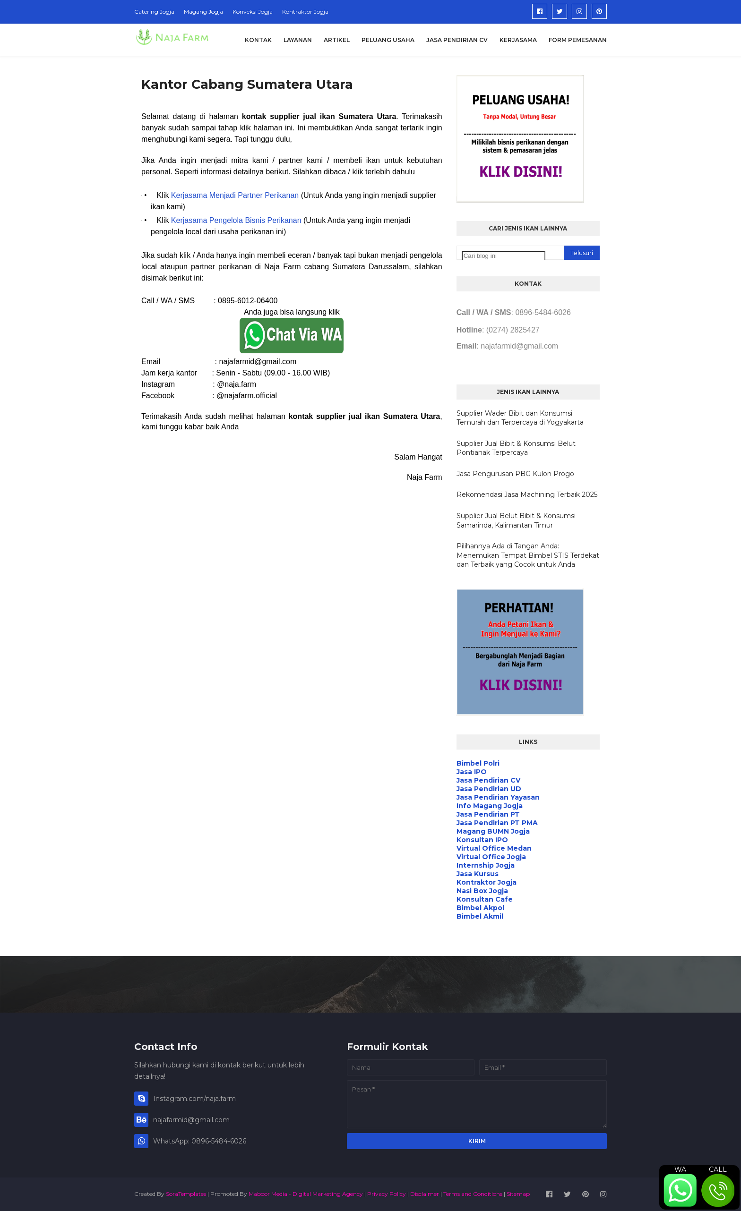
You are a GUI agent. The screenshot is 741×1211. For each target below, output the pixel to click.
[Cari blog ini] (503, 256)
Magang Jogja (203, 11)
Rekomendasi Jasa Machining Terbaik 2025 (527, 494)
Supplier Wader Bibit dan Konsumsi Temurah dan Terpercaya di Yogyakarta (520, 418)
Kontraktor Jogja (305, 11)
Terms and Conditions (472, 1193)
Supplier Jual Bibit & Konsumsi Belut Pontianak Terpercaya (516, 448)
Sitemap (518, 1193)
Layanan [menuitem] (298, 39)
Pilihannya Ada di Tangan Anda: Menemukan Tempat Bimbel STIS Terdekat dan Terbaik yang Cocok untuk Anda (528, 555)
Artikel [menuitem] (337, 39)
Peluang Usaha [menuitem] (388, 39)
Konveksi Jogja (253, 11)
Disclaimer (424, 1193)
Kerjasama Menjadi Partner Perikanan (235, 195)
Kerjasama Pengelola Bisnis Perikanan (236, 220)
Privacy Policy (386, 1193)
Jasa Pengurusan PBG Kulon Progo (515, 473)
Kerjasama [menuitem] (518, 39)
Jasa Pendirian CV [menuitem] (457, 39)
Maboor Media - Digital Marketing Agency (306, 1193)
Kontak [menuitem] (258, 39)
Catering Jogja (154, 11)
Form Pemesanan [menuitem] (578, 39)
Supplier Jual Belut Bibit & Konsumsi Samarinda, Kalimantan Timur (516, 520)
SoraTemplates (186, 1193)
